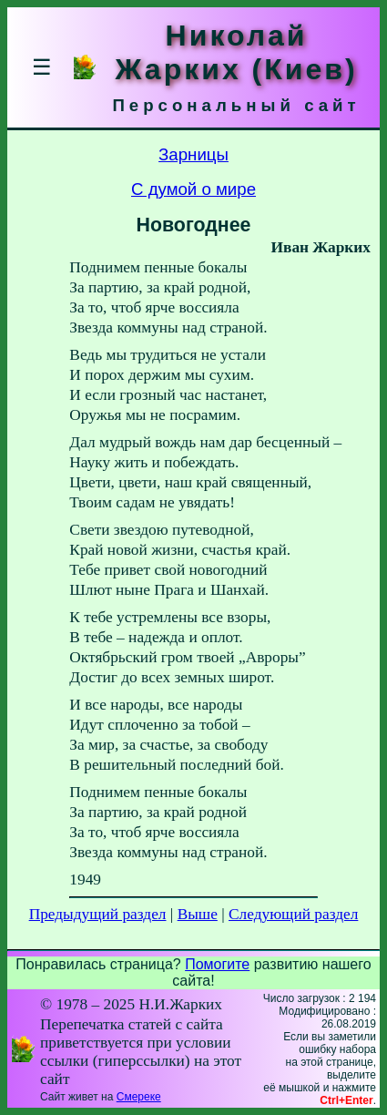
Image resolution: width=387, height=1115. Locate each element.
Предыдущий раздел (98, 914)
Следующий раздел (293, 914)
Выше (198, 914)
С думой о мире (193, 189)
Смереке (139, 1096)
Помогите (217, 964)
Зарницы (193, 154)
